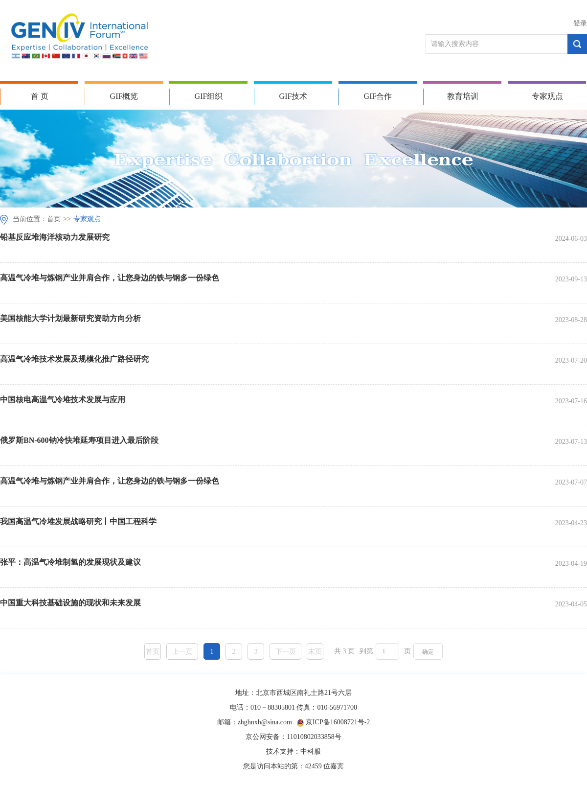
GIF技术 (293, 96)
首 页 (39, 96)
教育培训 (462, 96)
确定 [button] (428, 651)
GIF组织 (209, 96)
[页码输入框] (387, 651)
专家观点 (547, 96)
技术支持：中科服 (293, 751)
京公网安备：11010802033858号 (293, 736)
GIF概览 (124, 96)
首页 (54, 219)
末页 (315, 651)
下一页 (285, 651)
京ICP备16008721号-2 (338, 722)
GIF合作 (378, 96)
